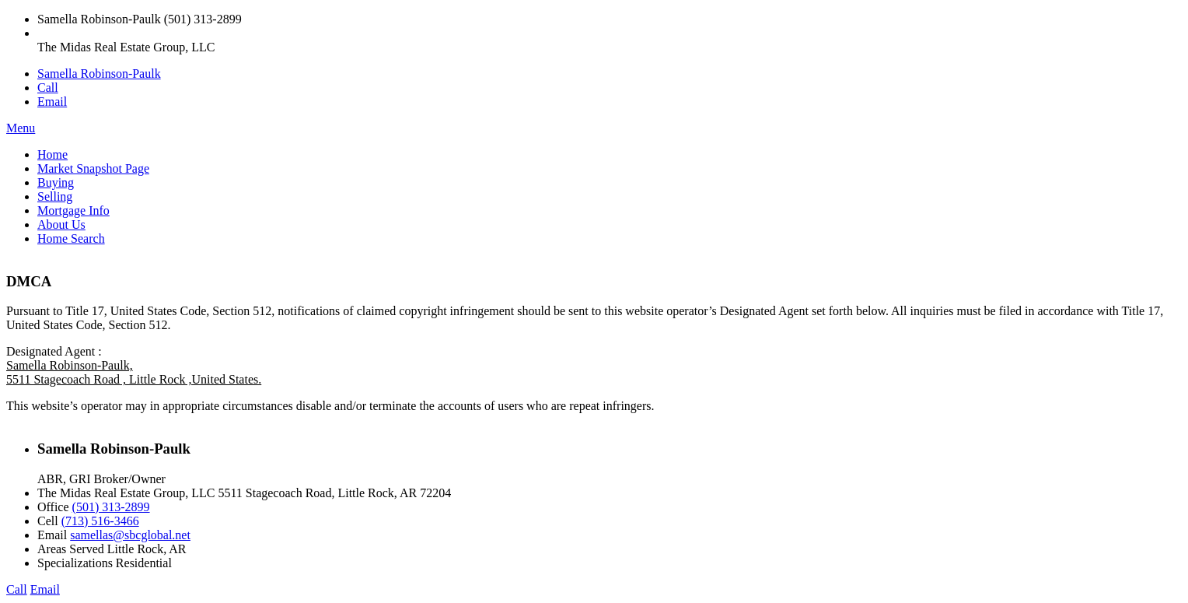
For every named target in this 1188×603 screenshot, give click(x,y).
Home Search (71, 238)
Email (52, 101)
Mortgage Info (73, 210)
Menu (20, 128)
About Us (61, 224)
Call (47, 87)
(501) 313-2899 (111, 507)
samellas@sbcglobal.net (130, 535)
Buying (55, 182)
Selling (54, 196)
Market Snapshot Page (93, 168)
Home (52, 154)
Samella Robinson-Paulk (99, 73)
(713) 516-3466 (100, 521)
